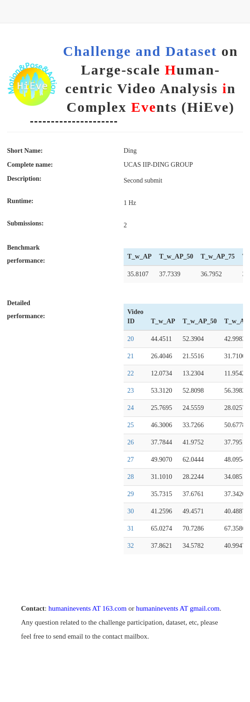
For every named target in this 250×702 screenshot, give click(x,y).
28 (130, 476)
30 (130, 511)
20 (130, 338)
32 (130, 545)
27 (130, 459)
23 (130, 390)
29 (130, 494)
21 (130, 356)
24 (130, 407)
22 (130, 373)
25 (130, 425)
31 (130, 528)
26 (130, 442)
